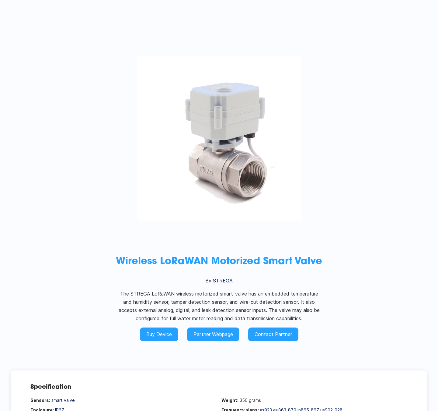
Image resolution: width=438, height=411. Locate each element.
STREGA (223, 281)
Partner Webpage (213, 334)
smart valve (63, 400)
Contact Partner (273, 334)
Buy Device (159, 334)
